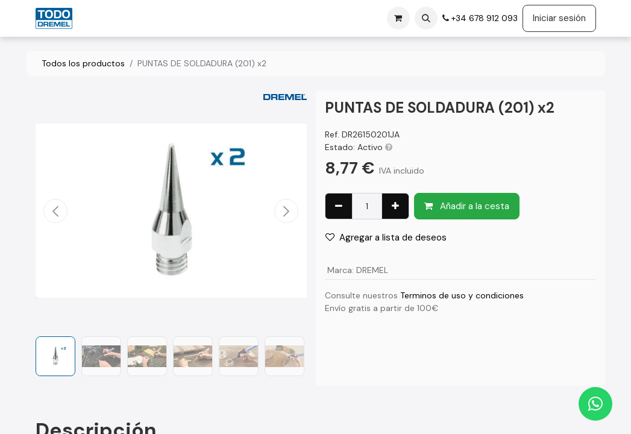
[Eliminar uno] (339, 206)
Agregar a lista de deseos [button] (386, 237)
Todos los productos (83, 63)
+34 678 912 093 (483, 18)
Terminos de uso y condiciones (462, 295)
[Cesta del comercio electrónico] (398, 18)
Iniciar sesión (559, 18)
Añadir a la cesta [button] (466, 206)
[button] (426, 18)
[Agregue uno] (395, 206)
